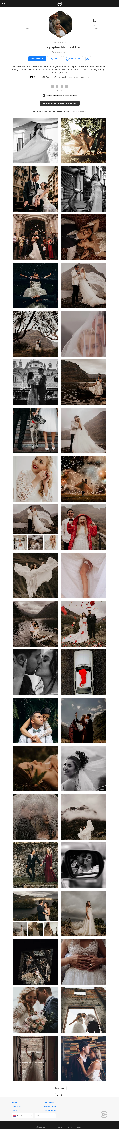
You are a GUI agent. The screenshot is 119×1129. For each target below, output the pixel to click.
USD (37, 1112)
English (18, 1112)
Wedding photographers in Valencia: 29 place (61, 95)
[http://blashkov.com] (88, 58)
